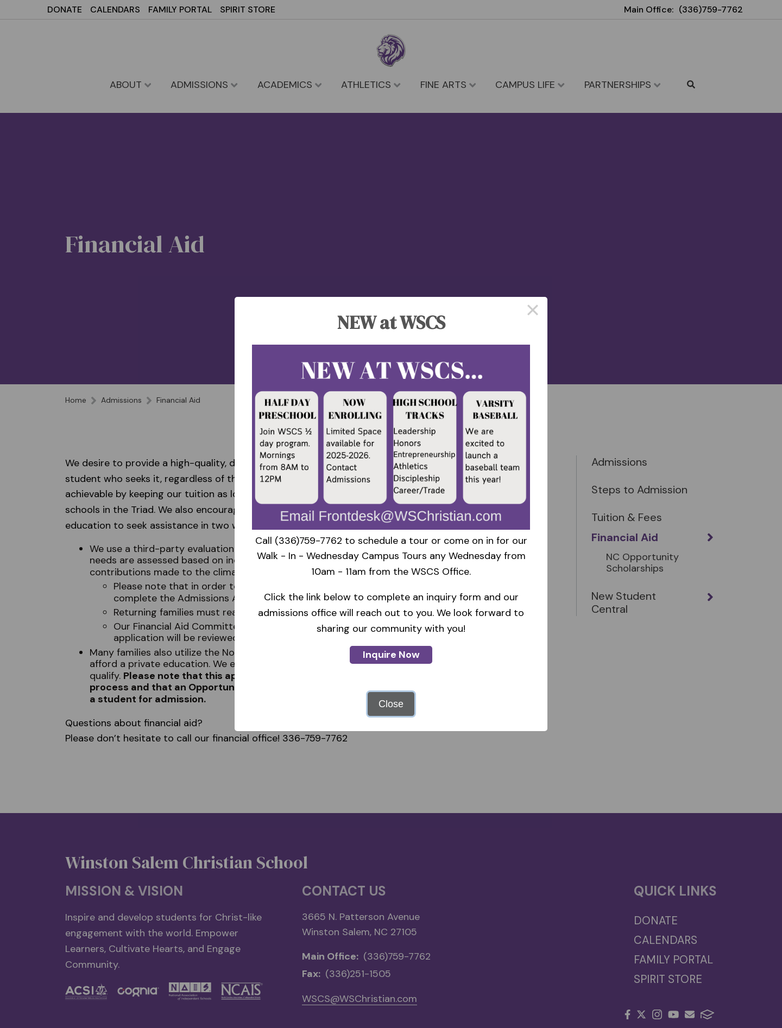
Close (391, 704)
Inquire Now (391, 654)
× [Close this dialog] (532, 311)
